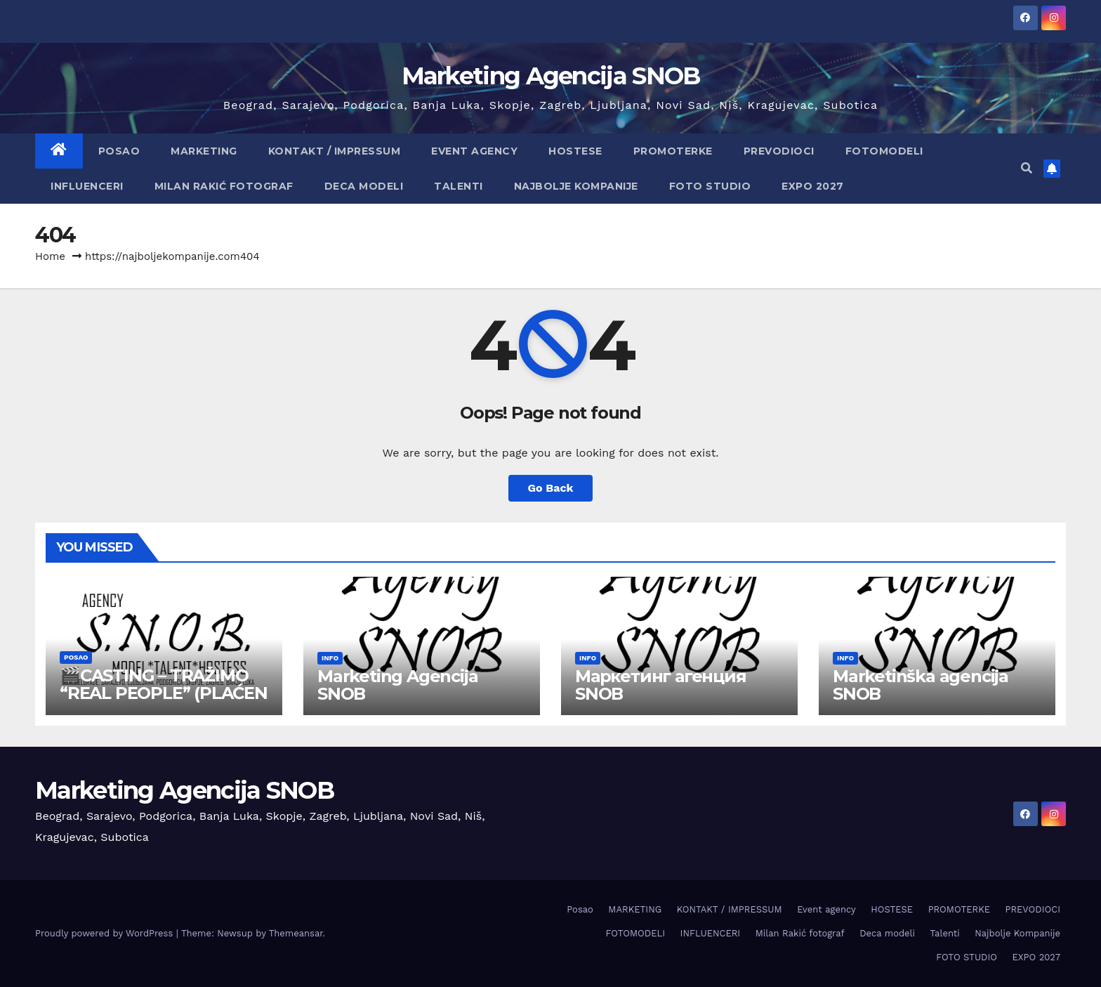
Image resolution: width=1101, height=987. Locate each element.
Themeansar (296, 933)
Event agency (474, 151)
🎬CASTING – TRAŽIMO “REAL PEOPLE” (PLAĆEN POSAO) (164, 693)
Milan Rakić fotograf (224, 186)
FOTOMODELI (884, 151)
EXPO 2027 (813, 186)
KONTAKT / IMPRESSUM (334, 151)
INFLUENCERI (87, 186)
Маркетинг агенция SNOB (660, 685)
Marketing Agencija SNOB (551, 76)
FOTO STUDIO (710, 186)
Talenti (458, 186)
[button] (1026, 168)
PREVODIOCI (779, 151)
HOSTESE (575, 151)
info (330, 658)
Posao (119, 151)
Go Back (551, 488)
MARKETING (204, 151)
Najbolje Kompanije (576, 186)
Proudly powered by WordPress (105, 933)
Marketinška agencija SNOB (920, 685)
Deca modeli (364, 186)
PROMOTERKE (673, 151)
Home (50, 256)
